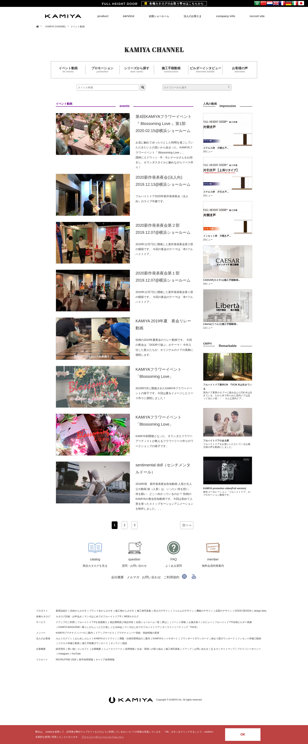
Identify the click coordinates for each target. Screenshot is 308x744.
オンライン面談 (119, 643)
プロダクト (42, 610)
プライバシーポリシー (249, 649)
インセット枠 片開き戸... (217, 236)
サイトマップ (228, 649)
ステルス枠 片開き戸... (216, 148)
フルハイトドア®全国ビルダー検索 (233, 622)
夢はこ (165, 622)
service (128, 16)
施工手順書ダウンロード (95, 643)
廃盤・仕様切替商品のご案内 (134, 638)
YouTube (76, 653)
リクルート (42, 659)
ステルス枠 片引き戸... (216, 191)
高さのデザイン (162, 610)
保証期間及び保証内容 (121, 622)
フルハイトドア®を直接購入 (92, 622)
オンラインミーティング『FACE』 (180, 627)
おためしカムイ (83, 638)
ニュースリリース (113, 649)
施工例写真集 (144, 610)
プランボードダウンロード (195, 638)
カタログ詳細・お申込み (69, 616)
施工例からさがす (124, 610)
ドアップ (187, 649)
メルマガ (133, 577)
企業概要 (41, 649)
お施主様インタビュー (200, 622)
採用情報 (130, 649)
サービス (41, 622)
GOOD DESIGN (243, 610)
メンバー (41, 632)
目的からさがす (78, 610)
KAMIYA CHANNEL (56, 26)
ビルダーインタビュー (205, 70)
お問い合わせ (151, 577)
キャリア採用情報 (105, 659)
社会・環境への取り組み (150, 649)
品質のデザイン (223, 610)
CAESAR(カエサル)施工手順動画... (221, 280)
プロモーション (102, 70)
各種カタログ (43, 616)
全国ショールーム (159, 16)
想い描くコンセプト (78, 649)
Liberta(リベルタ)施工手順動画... (220, 324)
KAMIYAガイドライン (105, 638)
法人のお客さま (193, 16)
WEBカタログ (131, 616)
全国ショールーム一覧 (148, 622)
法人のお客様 (43, 638)
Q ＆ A (214, 649)
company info (225, 16)
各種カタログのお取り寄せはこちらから (174, 3)
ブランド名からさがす (101, 610)
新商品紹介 (62, 610)
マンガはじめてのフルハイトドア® (102, 616)
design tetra (260, 610)
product (102, 16)
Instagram (63, 653)
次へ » (186, 525)
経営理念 (60, 649)
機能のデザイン (204, 610)
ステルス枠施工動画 (69, 643)
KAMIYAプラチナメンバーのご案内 (74, 632)
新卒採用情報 (86, 659)
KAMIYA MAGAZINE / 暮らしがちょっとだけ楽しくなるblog (90, 627)
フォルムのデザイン (183, 610)
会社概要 (117, 577)
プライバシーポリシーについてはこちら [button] (102, 737)
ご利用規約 (171, 577)
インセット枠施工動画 (249, 638)
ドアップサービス (104, 632)
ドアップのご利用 (65, 622)
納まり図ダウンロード (223, 638)
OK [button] (242, 734)
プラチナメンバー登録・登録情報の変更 (138, 632)
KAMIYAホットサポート (165, 638)
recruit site (257, 16)
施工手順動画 (171, 70)
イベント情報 (179, 622)
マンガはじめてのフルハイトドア (142, 627)
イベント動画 (68, 70)
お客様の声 (240, 70)
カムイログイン (64, 638)
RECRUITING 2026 (66, 659)
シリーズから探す (137, 70)
